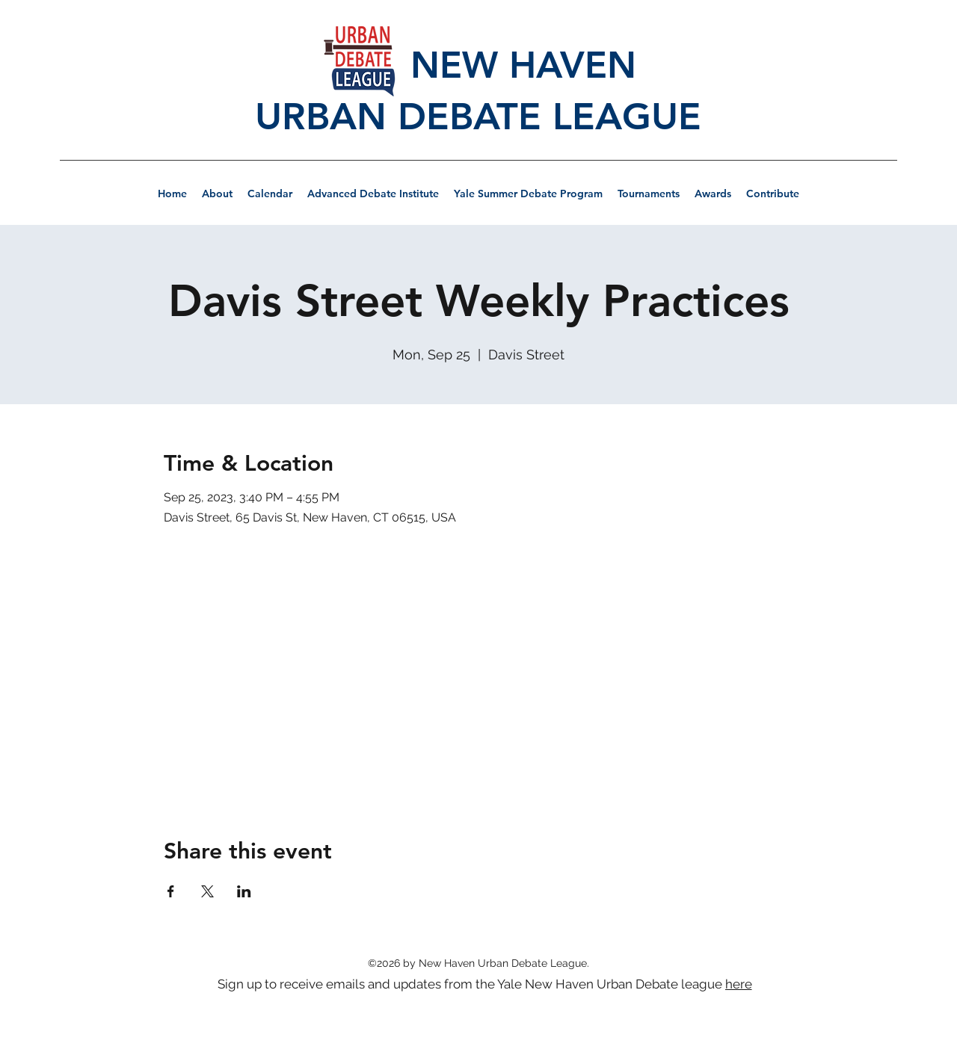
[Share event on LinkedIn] (244, 891)
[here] (739, 984)
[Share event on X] (207, 891)
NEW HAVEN (478, 65)
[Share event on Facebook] (171, 891)
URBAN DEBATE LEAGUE (478, 116)
